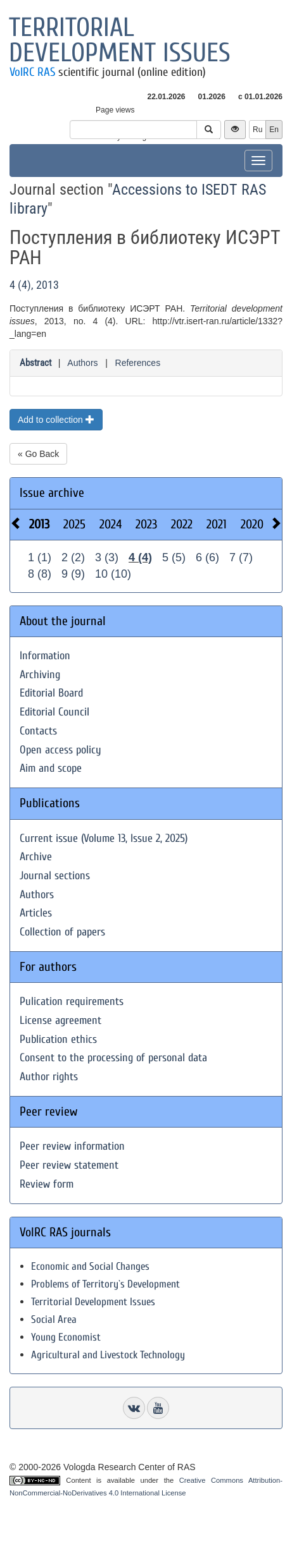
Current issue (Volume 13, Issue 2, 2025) (103, 838)
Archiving (40, 674)
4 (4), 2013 (34, 284)
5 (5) (174, 557)
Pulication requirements (72, 1001)
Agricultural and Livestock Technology (108, 1355)
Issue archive (52, 492)
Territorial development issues (120, 40)
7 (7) (241, 557)
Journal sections (55, 875)
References (138, 363)
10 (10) (113, 574)
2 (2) (73, 557)
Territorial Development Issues (93, 1302)
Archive (36, 856)
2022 (182, 524)
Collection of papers (62, 932)
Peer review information (72, 1146)
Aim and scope (51, 768)
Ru (257, 129)
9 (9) (73, 574)
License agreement (60, 1020)
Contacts (38, 731)
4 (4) (140, 557)
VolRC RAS (32, 72)
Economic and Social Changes (90, 1266)
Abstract (35, 362)
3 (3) (106, 557)
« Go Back (38, 454)
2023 (146, 524)
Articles (36, 913)
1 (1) (39, 557)
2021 (216, 524)
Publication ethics (58, 1039)
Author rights (49, 1076)
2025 (74, 524)
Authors (82, 363)
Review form (46, 1184)
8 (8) (39, 574)
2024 (110, 524)
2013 (39, 524)
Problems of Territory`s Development (105, 1284)
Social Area (54, 1319)
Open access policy (60, 750)
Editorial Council (54, 712)
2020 (252, 524)
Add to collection (56, 420)
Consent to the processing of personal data (113, 1057)
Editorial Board (51, 693)
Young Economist (66, 1337)
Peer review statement (69, 1165)
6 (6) (207, 557)
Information (45, 655)
